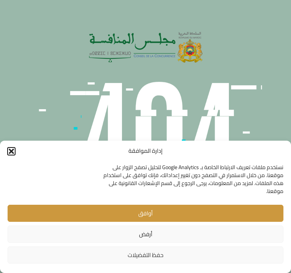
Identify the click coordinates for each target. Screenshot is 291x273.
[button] (11, 151)
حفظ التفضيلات (145, 254)
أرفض (145, 234)
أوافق (145, 213)
